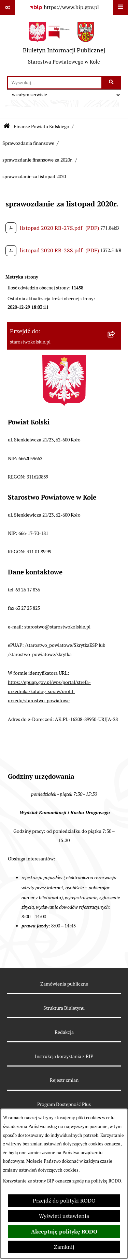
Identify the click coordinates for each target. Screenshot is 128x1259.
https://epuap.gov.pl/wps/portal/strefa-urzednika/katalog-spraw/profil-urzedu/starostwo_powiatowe (49, 691)
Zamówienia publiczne (64, 984)
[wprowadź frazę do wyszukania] (54, 82)
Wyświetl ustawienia (64, 1216)
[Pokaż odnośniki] (7, 7)
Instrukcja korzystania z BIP (64, 1056)
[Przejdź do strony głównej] (64, 45)
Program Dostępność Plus (64, 1104)
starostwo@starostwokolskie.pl (57, 627)
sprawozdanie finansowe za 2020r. (37, 160)
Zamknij (64, 1246)
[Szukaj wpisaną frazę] (111, 82)
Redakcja (64, 1032)
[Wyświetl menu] (120, 7)
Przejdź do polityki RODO (64, 1200)
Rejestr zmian (64, 1080)
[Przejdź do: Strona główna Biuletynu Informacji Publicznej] (6, 127)
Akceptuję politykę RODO (64, 1231)
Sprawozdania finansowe (28, 143)
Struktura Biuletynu (64, 1008)
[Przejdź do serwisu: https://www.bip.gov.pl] (64, 7)
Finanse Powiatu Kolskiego (41, 126)
